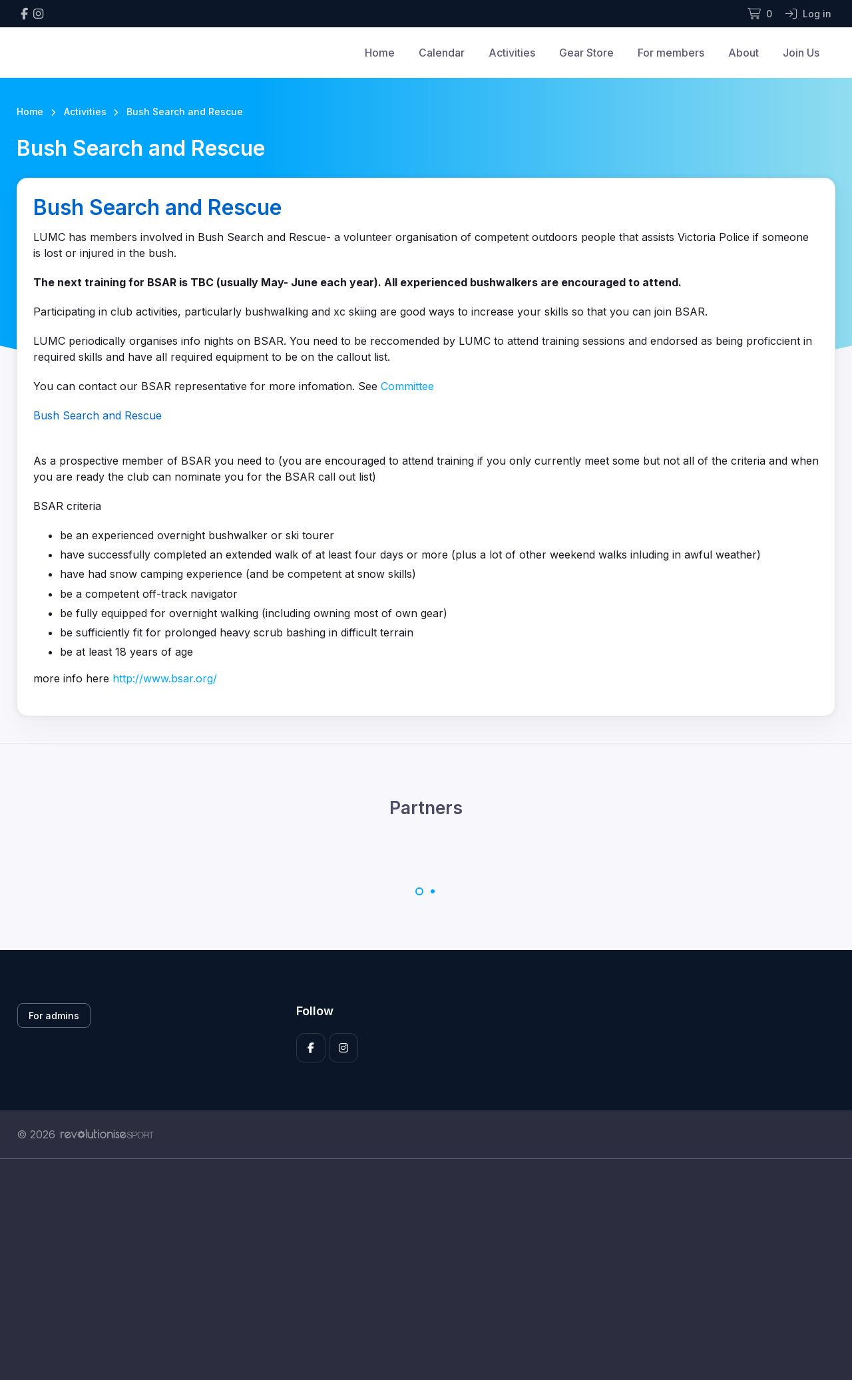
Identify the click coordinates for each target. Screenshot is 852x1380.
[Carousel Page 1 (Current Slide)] (419, 891)
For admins (54, 1015)
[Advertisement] (416, 1284)
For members (671, 52)
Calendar (442, 52)
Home (380, 52)
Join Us (801, 52)
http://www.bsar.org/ (164, 678)
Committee (407, 386)
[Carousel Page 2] (433, 891)
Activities (512, 52)
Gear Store (586, 52)
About (743, 52)
